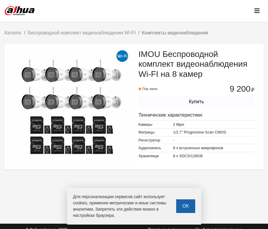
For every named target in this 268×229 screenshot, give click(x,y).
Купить (196, 101)
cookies (80, 203)
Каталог (13, 32)
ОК (185, 206)
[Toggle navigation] (257, 10)
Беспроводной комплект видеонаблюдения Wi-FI (82, 32)
